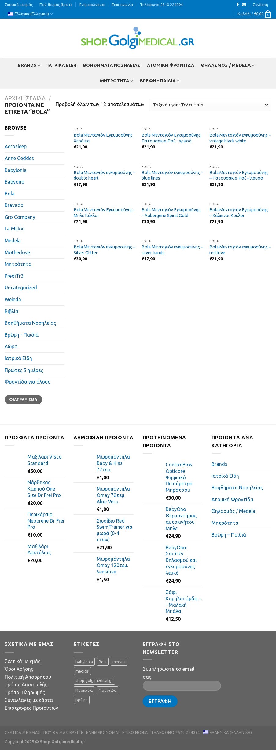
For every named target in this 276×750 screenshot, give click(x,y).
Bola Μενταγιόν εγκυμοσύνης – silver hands (172, 250)
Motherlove (17, 252)
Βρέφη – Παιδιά (160, 81)
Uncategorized (21, 287)
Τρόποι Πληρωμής (25, 692)
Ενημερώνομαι (92, 4)
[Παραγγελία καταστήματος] (210, 105)
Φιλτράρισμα (23, 400)
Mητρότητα (116, 81)
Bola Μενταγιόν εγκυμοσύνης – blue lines (172, 175)
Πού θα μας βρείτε (55, 4)
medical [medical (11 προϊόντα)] (82, 671)
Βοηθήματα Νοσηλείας (111, 65)
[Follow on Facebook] (238, 5)
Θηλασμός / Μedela (228, 65)
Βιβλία (11, 311)
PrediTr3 (14, 276)
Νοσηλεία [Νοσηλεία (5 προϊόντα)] (84, 690)
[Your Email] (182, 686)
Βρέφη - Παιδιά (22, 335)
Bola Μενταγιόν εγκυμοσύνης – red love (240, 250)
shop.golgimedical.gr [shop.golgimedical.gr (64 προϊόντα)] (94, 680)
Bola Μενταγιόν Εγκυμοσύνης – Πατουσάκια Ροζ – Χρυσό (238, 175)
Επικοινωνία (122, 4)
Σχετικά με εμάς (19, 4)
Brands (29, 65)
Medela (13, 240)
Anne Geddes (19, 158)
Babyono (14, 181)
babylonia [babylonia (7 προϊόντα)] (84, 661)
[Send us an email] (244, 5)
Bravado (14, 205)
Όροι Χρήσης (19, 669)
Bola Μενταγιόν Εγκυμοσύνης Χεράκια (103, 138)
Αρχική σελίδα (25, 98)
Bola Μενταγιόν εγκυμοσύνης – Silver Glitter (104, 250)
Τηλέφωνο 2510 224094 (161, 4)
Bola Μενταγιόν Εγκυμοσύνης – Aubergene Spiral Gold (171, 212)
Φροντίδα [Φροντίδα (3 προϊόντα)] (107, 690)
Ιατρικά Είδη (61, 65)
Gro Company (20, 217)
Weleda (13, 299)
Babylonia (16, 170)
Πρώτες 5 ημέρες (24, 370)
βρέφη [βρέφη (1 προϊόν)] (81, 700)
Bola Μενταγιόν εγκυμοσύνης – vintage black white (240, 138)
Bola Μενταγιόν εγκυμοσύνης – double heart (104, 175)
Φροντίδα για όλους (27, 381)
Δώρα (11, 346)
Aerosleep (16, 146)
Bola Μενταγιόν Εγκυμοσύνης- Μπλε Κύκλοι (104, 212)
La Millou (15, 228)
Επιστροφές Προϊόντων (31, 708)
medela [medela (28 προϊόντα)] (119, 661)
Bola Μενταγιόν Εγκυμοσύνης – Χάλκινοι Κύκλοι (238, 212)
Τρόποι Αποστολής (26, 684)
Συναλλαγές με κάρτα (29, 700)
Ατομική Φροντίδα (170, 65)
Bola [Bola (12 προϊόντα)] (103, 661)
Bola (10, 193)
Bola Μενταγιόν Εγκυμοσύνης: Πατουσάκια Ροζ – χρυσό (171, 138)
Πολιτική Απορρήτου (28, 677)
